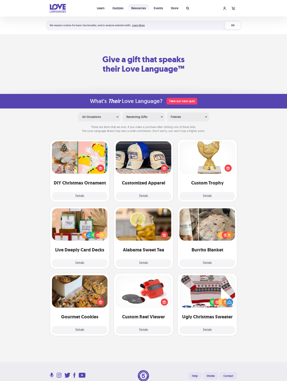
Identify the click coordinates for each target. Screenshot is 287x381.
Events (158, 8)
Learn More (138, 25)
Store (174, 8)
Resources (138, 8)
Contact (228, 376)
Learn (101, 8)
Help (195, 376)
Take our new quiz (182, 101)
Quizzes (117, 8)
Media (211, 376)
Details (79, 196)
